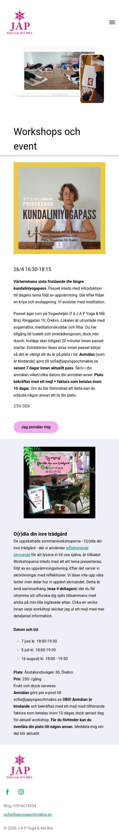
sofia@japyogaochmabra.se (28, 814)
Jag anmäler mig (36, 427)
